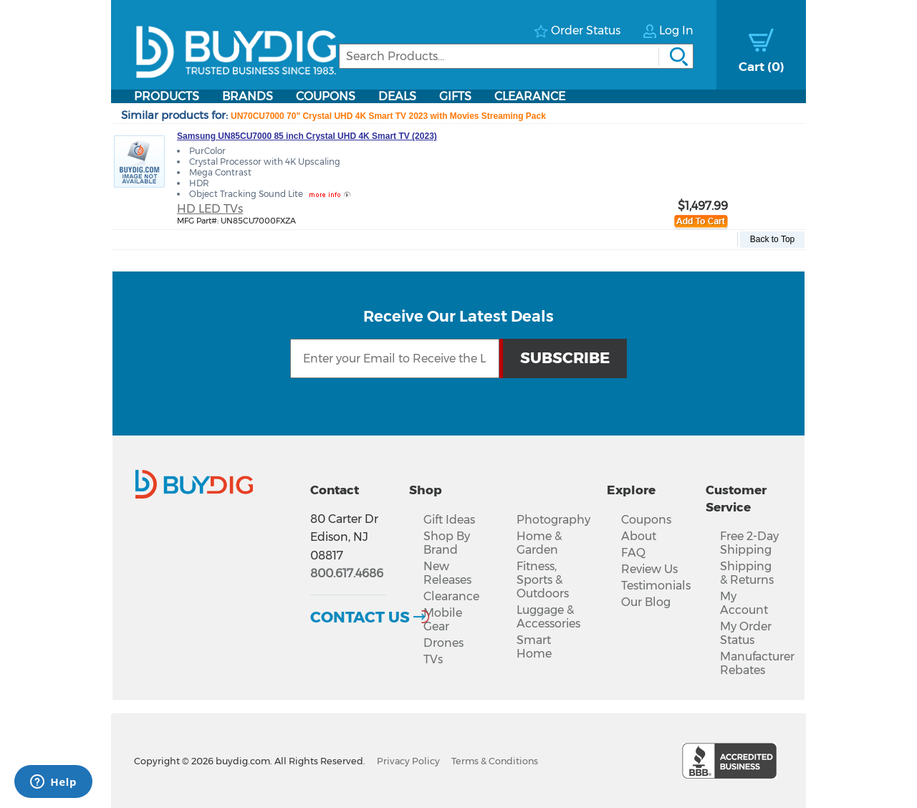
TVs (433, 659)
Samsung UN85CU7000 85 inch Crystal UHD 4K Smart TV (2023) (307, 136)
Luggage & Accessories (548, 616)
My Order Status (746, 633)
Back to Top (772, 239)
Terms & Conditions (494, 761)
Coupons (325, 96)
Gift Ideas (449, 519)
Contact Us (360, 616)
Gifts (455, 96)
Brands (247, 96)
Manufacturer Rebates (757, 663)
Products (166, 96)
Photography (553, 519)
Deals (397, 96)
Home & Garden (539, 543)
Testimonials (656, 585)
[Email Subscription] (394, 358)
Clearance (529, 96)
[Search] (516, 56)
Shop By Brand (446, 543)
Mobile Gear (442, 619)
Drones (443, 643)
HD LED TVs (210, 209)
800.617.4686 (346, 573)
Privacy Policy (408, 761)
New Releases (447, 573)
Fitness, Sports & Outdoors (543, 579)
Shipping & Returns (747, 573)
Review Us (649, 569)
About (638, 536)
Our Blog (646, 602)
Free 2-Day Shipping (749, 543)
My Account (744, 603)
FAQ (633, 552)
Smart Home (534, 646)
